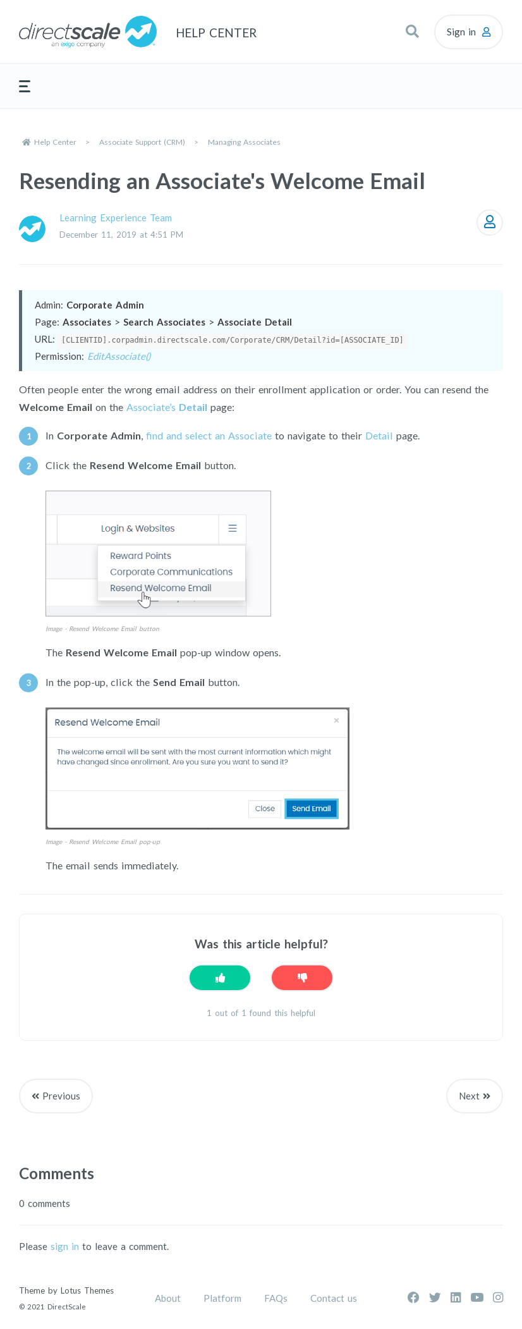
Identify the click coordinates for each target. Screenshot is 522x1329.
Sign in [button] (461, 31)
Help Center (55, 142)
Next (469, 1095)
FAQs (276, 1298)
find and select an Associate (209, 435)
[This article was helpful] (220, 977)
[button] (412, 31)
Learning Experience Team (115, 217)
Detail (379, 435)
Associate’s (166, 407)
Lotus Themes (87, 1290)
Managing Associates (244, 142)
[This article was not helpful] (302, 977)
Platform (222, 1298)
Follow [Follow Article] (489, 222)
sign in (65, 1246)
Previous (61, 1095)
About (168, 1298)
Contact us (333, 1298)
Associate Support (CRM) (142, 142)
